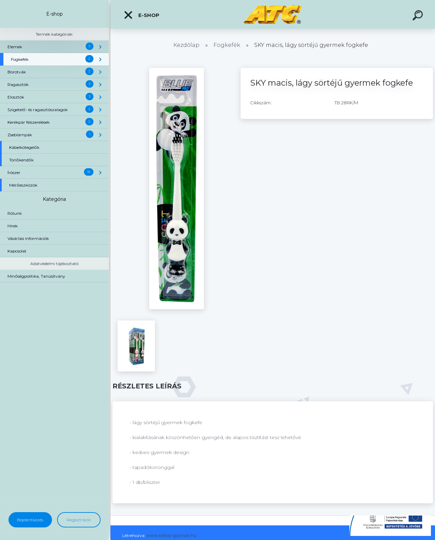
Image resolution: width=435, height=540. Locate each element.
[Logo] (273, 14)
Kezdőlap (186, 45)
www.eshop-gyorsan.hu (171, 535)
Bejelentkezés (30, 519)
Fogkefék (226, 45)
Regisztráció (79, 519)
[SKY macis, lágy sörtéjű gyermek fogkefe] (176, 70)
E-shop (141, 15)
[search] (419, 16)
